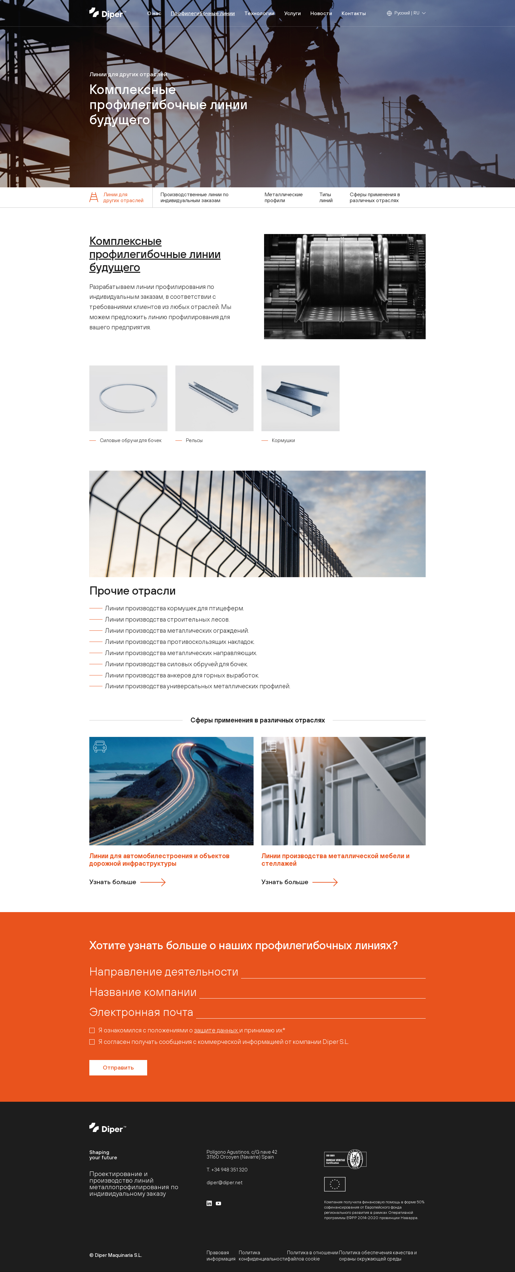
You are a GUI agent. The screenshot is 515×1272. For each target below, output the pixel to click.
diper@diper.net (225, 1182)
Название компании (143, 991)
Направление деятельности (163, 971)
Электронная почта (141, 1011)
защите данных (216, 1030)
